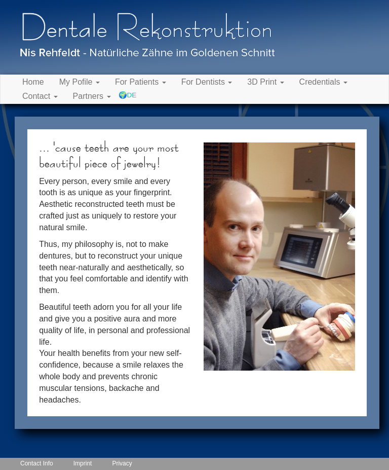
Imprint (82, 463)
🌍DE (128, 95)
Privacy (122, 463)
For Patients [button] (140, 82)
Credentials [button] (323, 82)
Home (33, 82)
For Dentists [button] (206, 82)
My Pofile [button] (79, 82)
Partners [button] (92, 96)
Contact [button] (40, 96)
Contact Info (36, 463)
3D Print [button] (265, 82)
